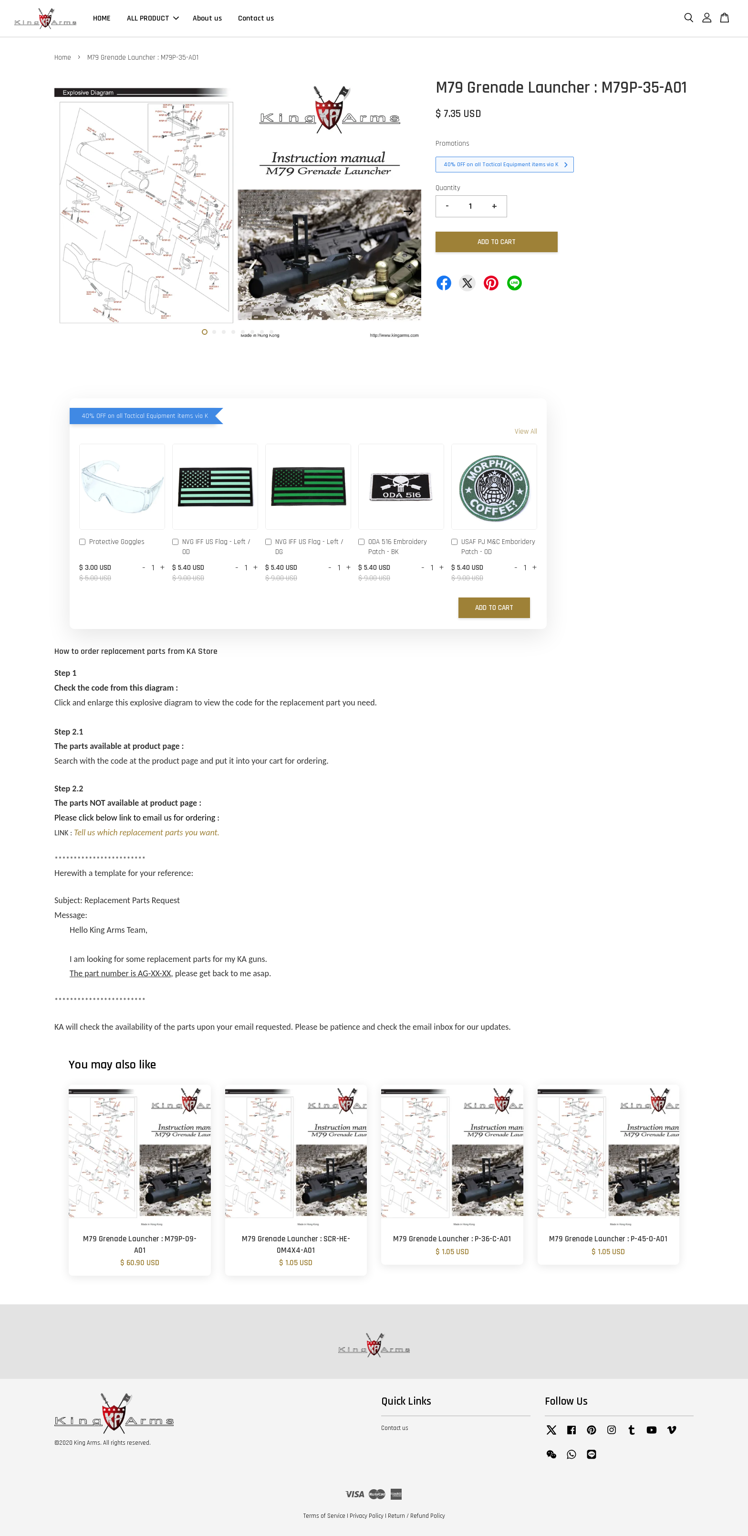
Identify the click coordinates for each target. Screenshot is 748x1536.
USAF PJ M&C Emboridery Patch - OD (493, 546)
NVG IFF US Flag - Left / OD (211, 546)
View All (526, 431)
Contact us (256, 18)
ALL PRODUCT (153, 18)
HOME (102, 18)
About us (207, 18)
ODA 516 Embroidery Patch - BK (392, 546)
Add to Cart (494, 607)
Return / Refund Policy (416, 1516)
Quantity (448, 187)
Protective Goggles (112, 542)
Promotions (452, 143)
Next (408, 212)
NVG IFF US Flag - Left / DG (304, 546)
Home (62, 57)
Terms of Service (324, 1516)
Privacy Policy (367, 1516)
